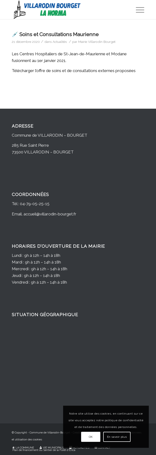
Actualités (60, 42)
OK (91, 436)
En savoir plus (117, 436)
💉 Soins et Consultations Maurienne (55, 34)
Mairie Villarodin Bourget (96, 42)
